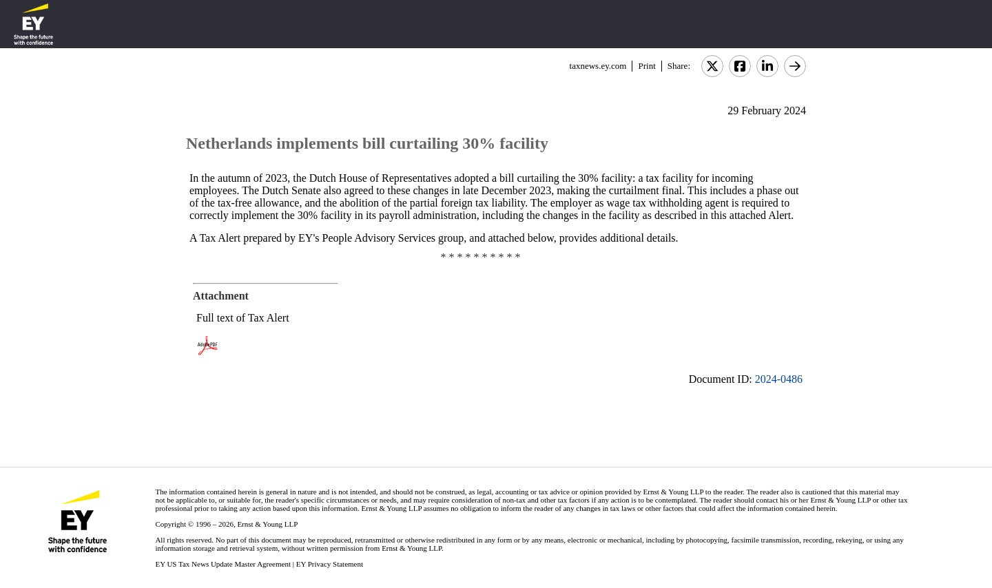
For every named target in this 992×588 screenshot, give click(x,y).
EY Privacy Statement (329, 564)
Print (646, 66)
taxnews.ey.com (598, 66)
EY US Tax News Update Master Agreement (223, 564)
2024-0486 (779, 379)
